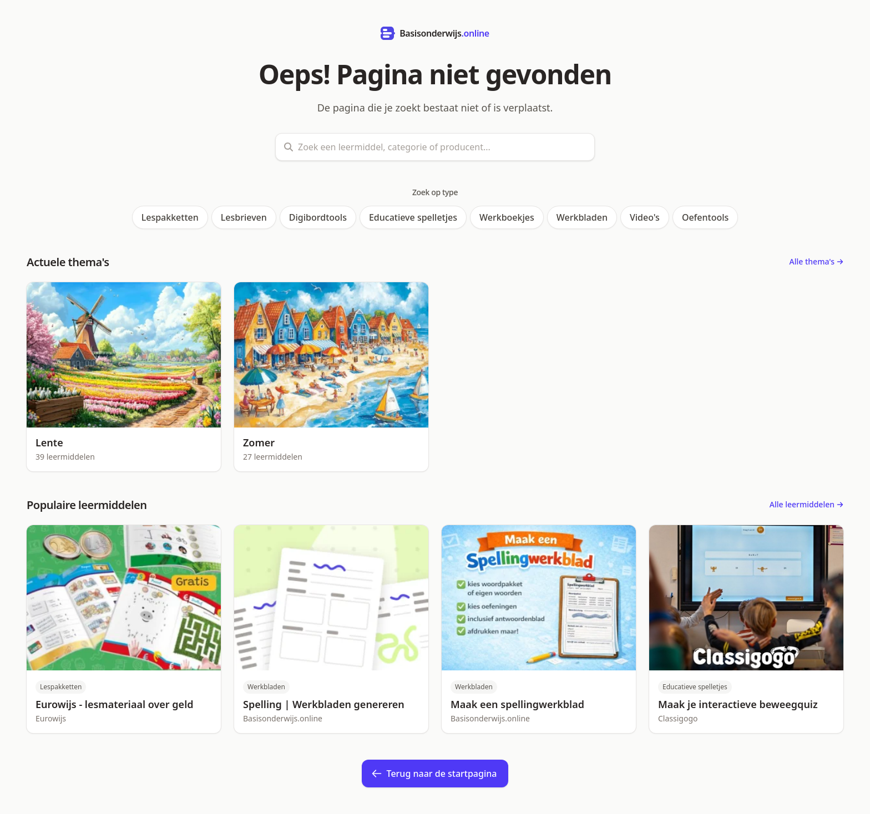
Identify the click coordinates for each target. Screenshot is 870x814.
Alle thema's (816, 261)
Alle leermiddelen (806, 504)
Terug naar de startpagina (434, 773)
